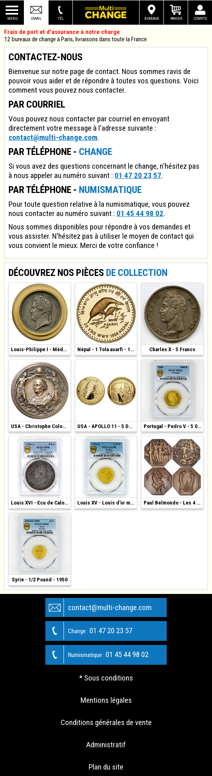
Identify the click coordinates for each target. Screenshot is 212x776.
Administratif (106, 744)
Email (36, 18)
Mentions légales (106, 700)
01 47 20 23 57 (137, 175)
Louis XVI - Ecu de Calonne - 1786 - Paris (40, 503)
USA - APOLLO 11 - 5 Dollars (107, 426)
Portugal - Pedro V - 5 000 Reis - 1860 (173, 426)
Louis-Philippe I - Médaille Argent (40, 349)
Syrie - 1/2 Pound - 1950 (40, 580)
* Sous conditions (106, 678)
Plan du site (106, 767)
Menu (12, 18)
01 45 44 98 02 (140, 213)
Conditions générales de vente (106, 722)
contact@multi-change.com (53, 137)
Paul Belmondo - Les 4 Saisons (173, 503)
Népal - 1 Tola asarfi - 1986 (107, 349)
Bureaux (151, 18)
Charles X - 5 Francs (172, 349)
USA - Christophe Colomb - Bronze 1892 (40, 426)
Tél (61, 18)
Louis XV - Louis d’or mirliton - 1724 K (107, 503)
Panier (176, 18)
